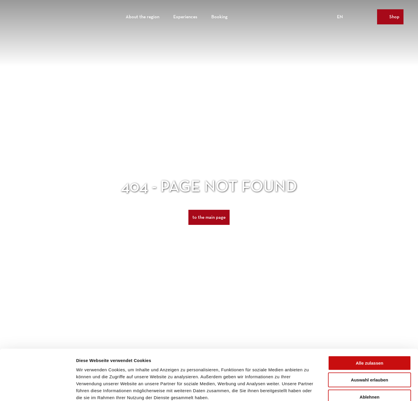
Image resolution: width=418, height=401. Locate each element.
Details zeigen (308, 389)
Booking (219, 16)
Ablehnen (369, 364)
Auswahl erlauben (369, 347)
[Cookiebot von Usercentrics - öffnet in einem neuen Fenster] (37, 389)
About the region (142, 16)
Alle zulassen (369, 330)
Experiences (185, 16)
